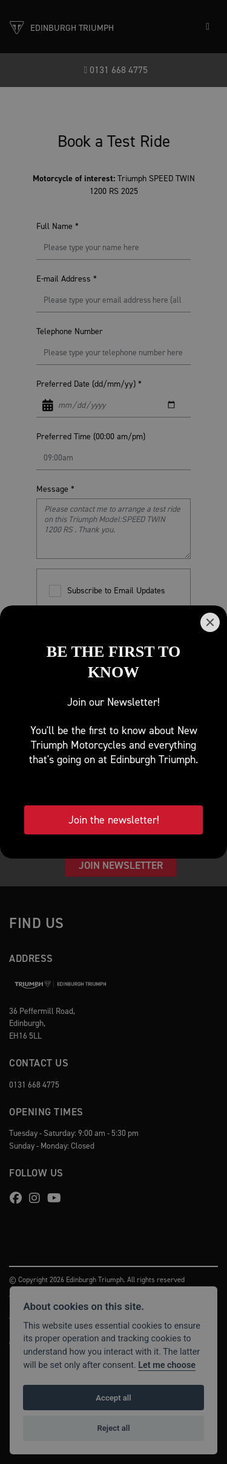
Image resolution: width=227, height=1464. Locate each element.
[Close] (210, 622)
